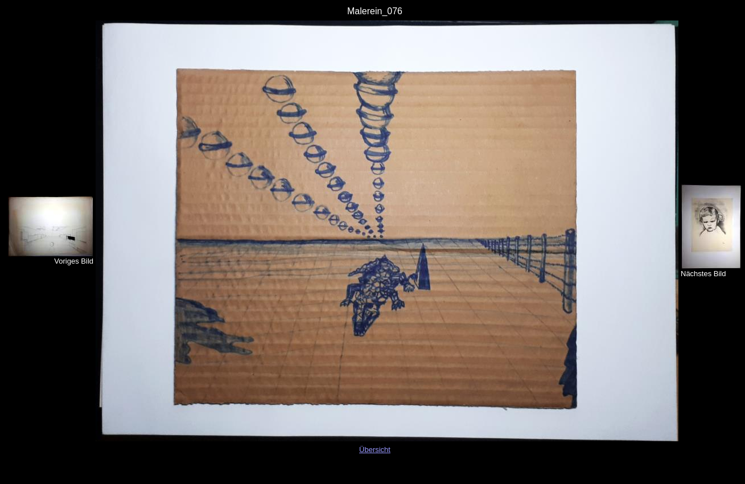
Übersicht (374, 449)
